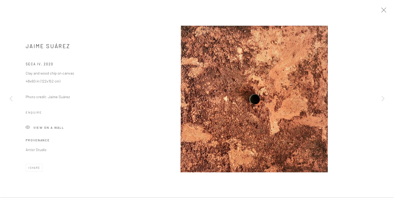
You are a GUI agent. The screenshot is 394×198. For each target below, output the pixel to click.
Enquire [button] (34, 113)
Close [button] (382, 11)
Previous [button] (11, 99)
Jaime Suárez (48, 46)
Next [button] (383, 99)
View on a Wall (45, 128)
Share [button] (35, 168)
